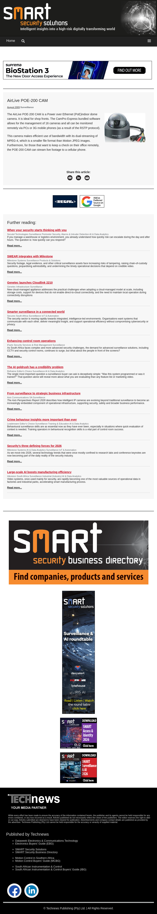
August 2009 (13, 107)
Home (10, 40)
